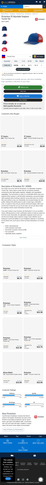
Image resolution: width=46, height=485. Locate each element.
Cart (40, 436)
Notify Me (7, 65)
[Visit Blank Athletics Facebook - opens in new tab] (18, 479)
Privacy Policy (8, 476)
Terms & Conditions (42, 463)
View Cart (23, 91)
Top (17, 436)
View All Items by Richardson (13, 429)
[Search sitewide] (32, 6)
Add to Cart (23, 87)
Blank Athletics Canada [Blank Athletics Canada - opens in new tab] (32, 482)
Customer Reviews (22, 463)
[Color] (19, 56)
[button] (37, 1)
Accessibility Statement (23, 469)
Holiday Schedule (29, 463)
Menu (4, 6)
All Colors (38, 56)
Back (6, 436)
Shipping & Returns (16, 464)
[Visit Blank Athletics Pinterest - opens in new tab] (27, 479)
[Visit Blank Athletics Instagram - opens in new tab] (23, 479)
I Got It (8, 478)
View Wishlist (23, 100)
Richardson (5, 16)
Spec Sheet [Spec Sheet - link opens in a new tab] (23, 237)
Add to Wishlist (23, 96)
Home (29, 436)
